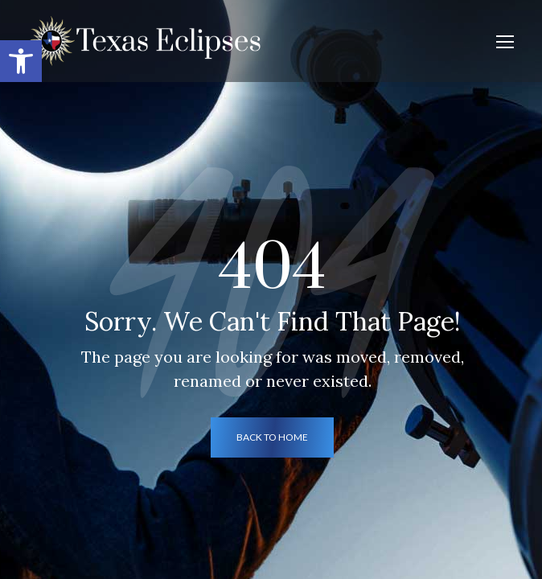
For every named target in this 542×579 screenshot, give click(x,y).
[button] (21, 61)
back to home (272, 437)
